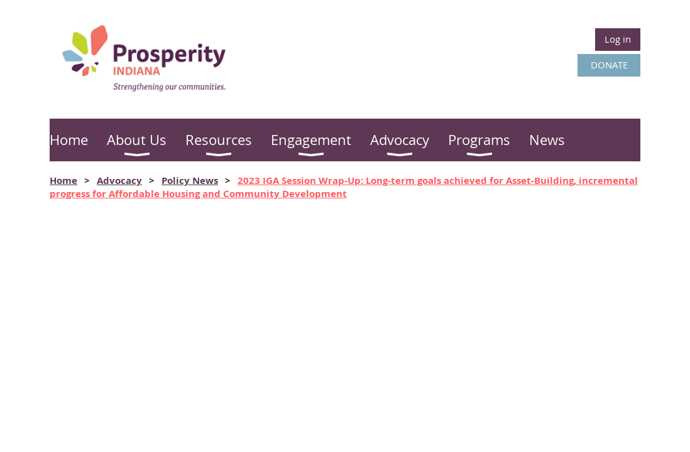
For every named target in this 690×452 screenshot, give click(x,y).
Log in (618, 39)
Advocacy (119, 180)
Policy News (190, 180)
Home (63, 180)
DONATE (609, 64)
